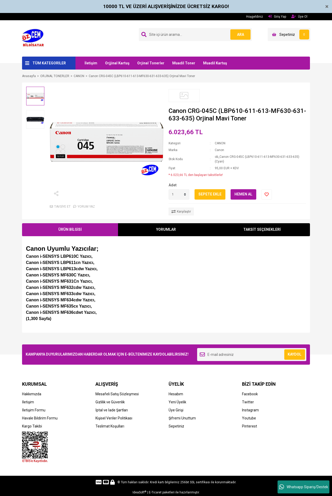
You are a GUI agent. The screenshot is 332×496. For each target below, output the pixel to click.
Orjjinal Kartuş (117, 63)
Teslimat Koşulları (109, 426)
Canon (219, 150)
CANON (220, 143)
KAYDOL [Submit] (294, 354)
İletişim (91, 63)
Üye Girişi (176, 410)
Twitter (248, 402)
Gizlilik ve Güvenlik (110, 402)
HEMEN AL (243, 194)
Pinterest (249, 426)
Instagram (250, 410)
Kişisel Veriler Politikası (113, 418)
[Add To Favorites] (266, 194)
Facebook (250, 394)
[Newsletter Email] (251, 354)
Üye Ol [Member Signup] (299, 16)
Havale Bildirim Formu (40, 418)
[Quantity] (179, 194)
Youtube (249, 418)
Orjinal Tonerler (150, 63)
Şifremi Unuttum (182, 418)
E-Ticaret (155, 492)
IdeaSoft (139, 492)
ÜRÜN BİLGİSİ (70, 229)
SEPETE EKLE (210, 194)
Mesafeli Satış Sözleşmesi (117, 394)
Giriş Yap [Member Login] (277, 16)
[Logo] (34, 38)
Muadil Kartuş (215, 63)
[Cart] (289, 34)
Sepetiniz (176, 426)
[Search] (195, 34)
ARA (240, 34)
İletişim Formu (33, 410)
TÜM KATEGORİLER (49, 63)
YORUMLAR (166, 229)
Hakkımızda (31, 394)
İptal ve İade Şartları (111, 410)
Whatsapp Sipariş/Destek (303, 487)
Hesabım (176, 394)
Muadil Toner (183, 63)
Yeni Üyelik (177, 402)
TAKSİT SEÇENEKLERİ (262, 229)
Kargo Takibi (32, 426)
